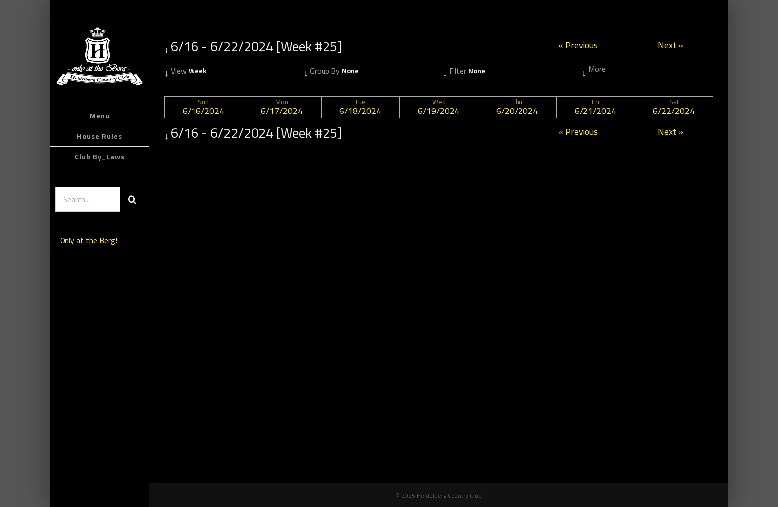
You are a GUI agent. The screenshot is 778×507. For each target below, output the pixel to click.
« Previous (578, 46)
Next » (670, 46)
